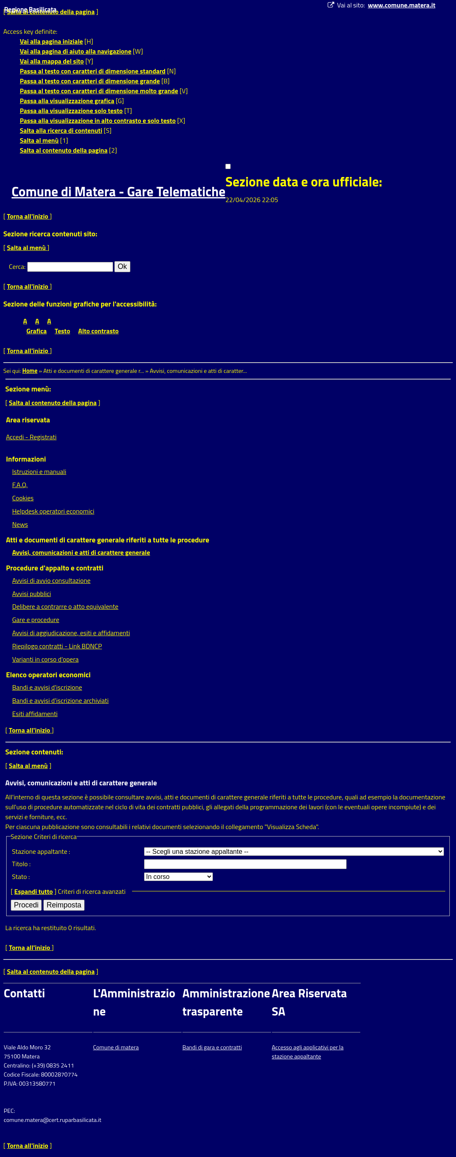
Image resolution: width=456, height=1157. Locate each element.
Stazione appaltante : (41, 851)
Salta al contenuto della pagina (64, 150)
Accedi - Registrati (31, 437)
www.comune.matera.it (401, 5)
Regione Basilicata (30, 9)
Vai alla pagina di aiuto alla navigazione (75, 51)
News (20, 524)
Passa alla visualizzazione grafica (67, 101)
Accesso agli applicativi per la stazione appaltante (308, 1052)
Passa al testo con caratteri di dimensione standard (92, 71)
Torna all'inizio (28, 216)
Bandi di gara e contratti (212, 1047)
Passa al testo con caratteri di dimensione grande (90, 81)
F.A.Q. (19, 485)
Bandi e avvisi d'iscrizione (47, 687)
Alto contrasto (98, 331)
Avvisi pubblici (31, 594)
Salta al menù (39, 140)
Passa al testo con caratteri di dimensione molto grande (99, 91)
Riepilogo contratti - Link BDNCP (57, 646)
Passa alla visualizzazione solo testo (71, 110)
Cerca (16, 266)
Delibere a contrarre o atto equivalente (65, 606)
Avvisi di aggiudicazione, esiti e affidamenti (71, 633)
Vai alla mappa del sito (52, 61)
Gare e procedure (35, 619)
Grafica (36, 331)
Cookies (22, 498)
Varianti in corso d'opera (45, 659)
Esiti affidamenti (34, 714)
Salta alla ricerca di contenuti (61, 130)
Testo (62, 331)
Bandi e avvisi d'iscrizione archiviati (60, 700)
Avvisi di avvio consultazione (51, 580)
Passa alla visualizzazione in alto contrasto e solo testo (98, 120)
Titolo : (21, 864)
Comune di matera (116, 1047)
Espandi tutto (33, 891)
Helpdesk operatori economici (53, 511)
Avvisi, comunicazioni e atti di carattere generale (81, 552)
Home (30, 370)
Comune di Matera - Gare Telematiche (118, 191)
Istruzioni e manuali (39, 471)
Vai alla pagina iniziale (51, 41)
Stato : (21, 876)
